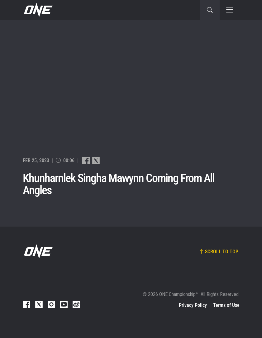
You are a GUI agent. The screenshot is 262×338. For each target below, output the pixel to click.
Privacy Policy (193, 305)
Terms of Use (226, 305)
